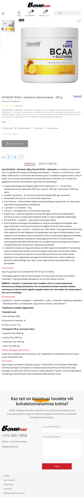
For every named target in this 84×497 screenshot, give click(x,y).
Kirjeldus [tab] (29, 163)
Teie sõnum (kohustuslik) (62, 447)
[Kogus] (10, 122)
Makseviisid (8, 128)
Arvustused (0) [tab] (47, 163)
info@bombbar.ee (10, 446)
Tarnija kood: (6, 101)
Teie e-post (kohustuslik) (62, 429)
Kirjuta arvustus (52, 128)
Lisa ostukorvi (14, 143)
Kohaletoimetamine (24, 128)
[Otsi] (67, 13)
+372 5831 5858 (14, 435)
